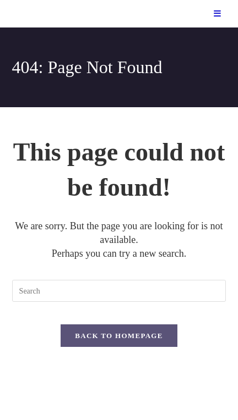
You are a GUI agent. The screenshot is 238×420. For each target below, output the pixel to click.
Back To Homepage (119, 335)
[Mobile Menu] (217, 13)
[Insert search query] (119, 291)
